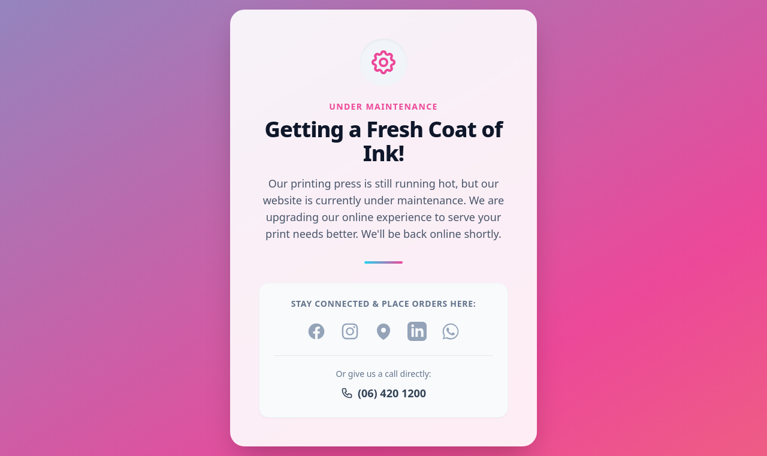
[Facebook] (316, 331)
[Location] (383, 331)
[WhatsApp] (450, 331)
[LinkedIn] (417, 331)
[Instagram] (350, 331)
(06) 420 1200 (383, 393)
